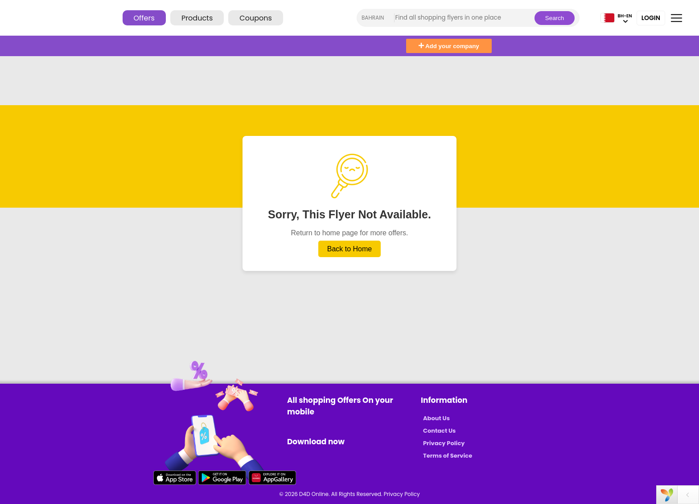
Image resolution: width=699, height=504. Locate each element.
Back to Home (349, 249)
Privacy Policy (444, 443)
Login (650, 17)
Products (197, 18)
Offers (144, 18)
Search (554, 18)
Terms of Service (447, 455)
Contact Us (439, 430)
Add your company (449, 46)
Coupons (255, 18)
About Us (436, 418)
